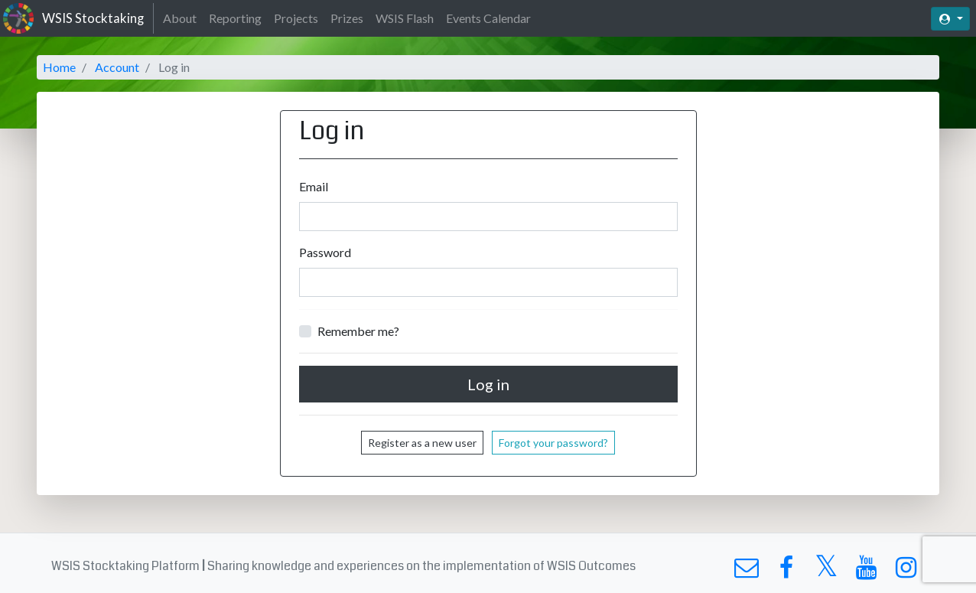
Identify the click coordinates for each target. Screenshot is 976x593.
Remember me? (358, 331)
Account (117, 67)
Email (313, 186)
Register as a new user (422, 442)
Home (59, 67)
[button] (950, 19)
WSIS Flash (405, 18)
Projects (296, 18)
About (180, 18)
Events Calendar (488, 18)
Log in (488, 384)
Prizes (346, 18)
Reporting (235, 18)
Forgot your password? (553, 442)
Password (325, 252)
